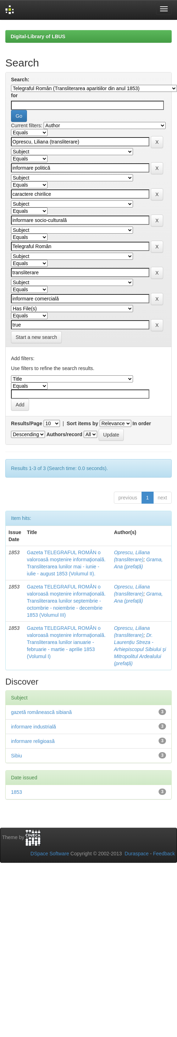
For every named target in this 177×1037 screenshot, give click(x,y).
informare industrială (33, 727)
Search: (20, 79)
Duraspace (137, 853)
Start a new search (36, 337)
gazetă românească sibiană (41, 712)
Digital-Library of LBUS (38, 36)
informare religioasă (33, 741)
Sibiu (16, 755)
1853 (16, 792)
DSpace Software (50, 853)
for (14, 95)
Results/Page (26, 423)
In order (142, 423)
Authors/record (64, 434)
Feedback (164, 853)
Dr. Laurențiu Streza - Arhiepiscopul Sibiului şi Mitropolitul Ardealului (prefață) (140, 649)
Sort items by (82, 423)
